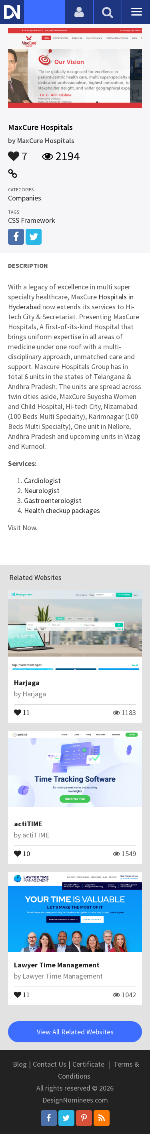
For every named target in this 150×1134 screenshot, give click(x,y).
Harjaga (27, 682)
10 (22, 853)
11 (22, 712)
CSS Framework (31, 220)
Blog (20, 1064)
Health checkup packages (62, 510)
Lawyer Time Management (57, 964)
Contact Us (49, 1064)
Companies (24, 197)
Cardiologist (42, 480)
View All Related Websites (75, 1031)
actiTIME (28, 823)
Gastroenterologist (53, 500)
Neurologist (42, 490)
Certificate (88, 1064)
